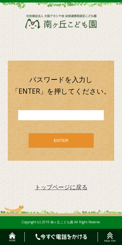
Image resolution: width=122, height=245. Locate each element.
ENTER (61, 140)
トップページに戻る (61, 187)
